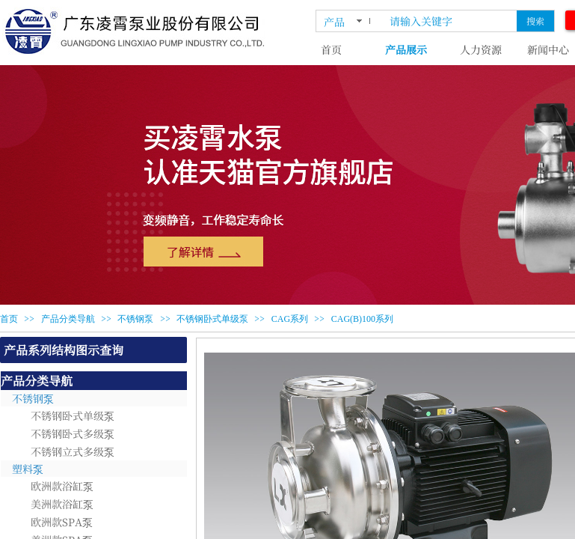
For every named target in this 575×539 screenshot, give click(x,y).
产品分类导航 (68, 319)
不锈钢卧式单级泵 (212, 319)
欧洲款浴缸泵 (62, 485)
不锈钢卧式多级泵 (72, 433)
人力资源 (481, 49)
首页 (331, 49)
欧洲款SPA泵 (62, 521)
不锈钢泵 (135, 319)
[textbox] (450, 21)
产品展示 (406, 49)
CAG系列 (289, 319)
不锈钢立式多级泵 (72, 451)
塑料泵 (27, 468)
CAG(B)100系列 (362, 319)
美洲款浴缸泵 (62, 503)
